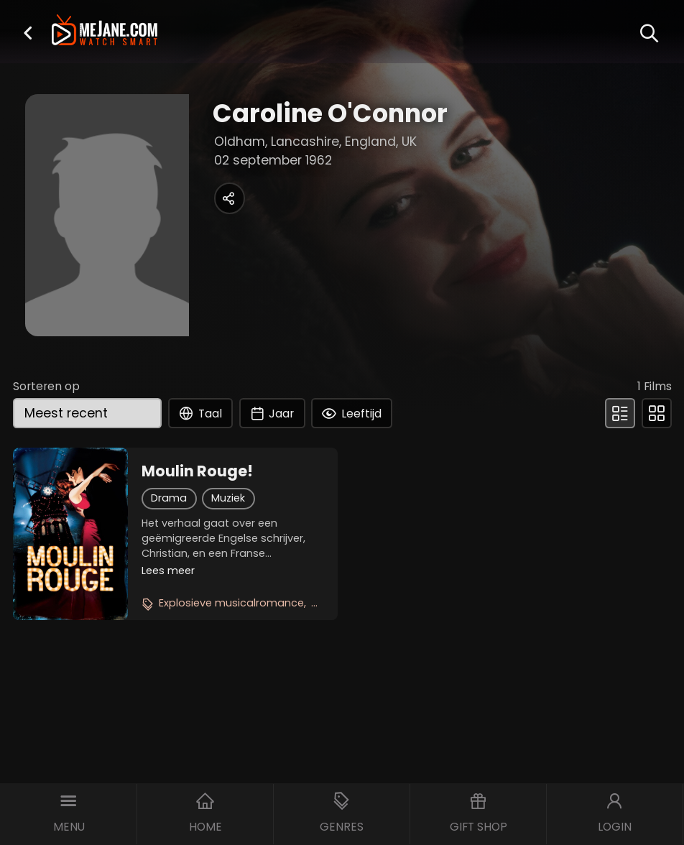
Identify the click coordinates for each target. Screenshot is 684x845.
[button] (28, 32)
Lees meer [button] (168, 570)
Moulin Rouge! (197, 471)
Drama (169, 498)
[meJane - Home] (105, 30)
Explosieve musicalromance (231, 603)
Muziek (228, 498)
